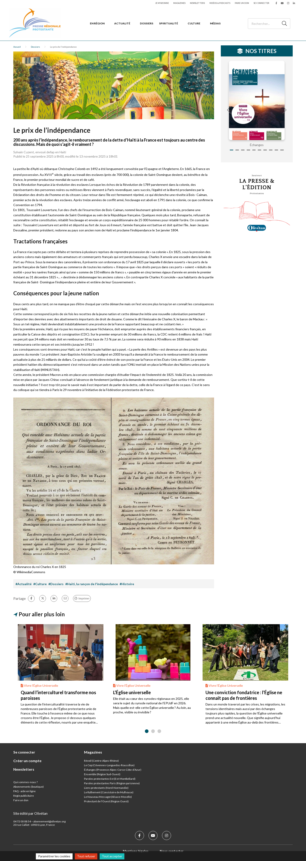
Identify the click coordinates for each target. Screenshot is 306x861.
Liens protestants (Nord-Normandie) (106, 787)
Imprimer (83, 598)
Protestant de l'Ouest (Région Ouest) (106, 801)
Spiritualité (168, 23)
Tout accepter (112, 856)
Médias (215, 23)
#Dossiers (56, 584)
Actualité (122, 23)
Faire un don (242, 3)
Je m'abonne (162, 3)
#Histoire (127, 584)
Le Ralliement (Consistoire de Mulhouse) (108, 792)
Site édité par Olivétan (30, 813)
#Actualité (24, 584)
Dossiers (146, 23)
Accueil (17, 46)
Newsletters (197, 3)
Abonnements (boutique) (28, 786)
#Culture (40, 584)
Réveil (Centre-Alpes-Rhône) (101, 760)
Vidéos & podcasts (219, 3)
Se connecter (261, 3)
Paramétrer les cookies (54, 856)
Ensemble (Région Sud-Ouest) (102, 774)
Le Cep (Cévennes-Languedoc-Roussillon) (109, 765)
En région (97, 23)
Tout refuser (86, 856)
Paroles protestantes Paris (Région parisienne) (112, 783)
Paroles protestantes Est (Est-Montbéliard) (109, 778)
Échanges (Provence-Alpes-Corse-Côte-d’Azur (112, 769)
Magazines (179, 3)
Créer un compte (27, 761)
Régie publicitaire (23, 795)
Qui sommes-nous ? (25, 782)
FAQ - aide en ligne (24, 791)
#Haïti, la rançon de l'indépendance (91, 584)
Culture (194, 23)
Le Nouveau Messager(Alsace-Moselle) (108, 796)
